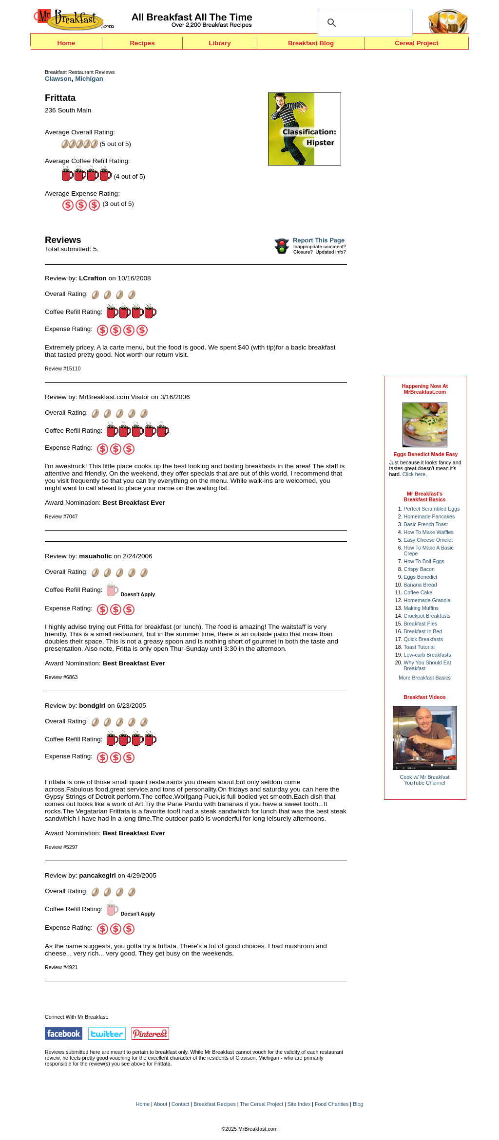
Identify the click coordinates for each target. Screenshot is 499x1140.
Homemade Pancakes (429, 516)
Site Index (299, 1104)
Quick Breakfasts (423, 639)
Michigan (89, 78)
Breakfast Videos (424, 697)
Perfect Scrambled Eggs (432, 509)
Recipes (142, 43)
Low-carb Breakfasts (427, 655)
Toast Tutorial (419, 647)
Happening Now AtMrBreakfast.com (425, 389)
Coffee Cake (418, 592)
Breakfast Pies (421, 623)
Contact (181, 1104)
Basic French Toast (426, 524)
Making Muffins (421, 608)
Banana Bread (420, 585)
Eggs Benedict (421, 577)
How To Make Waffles (429, 532)
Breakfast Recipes (214, 1104)
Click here (414, 474)
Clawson (58, 78)
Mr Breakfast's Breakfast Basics (425, 496)
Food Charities (331, 1104)
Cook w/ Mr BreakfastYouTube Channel (425, 780)
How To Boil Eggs (424, 561)
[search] (363, 23)
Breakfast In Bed (423, 631)
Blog (358, 1104)
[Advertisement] (425, 215)
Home (66, 43)
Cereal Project (417, 43)
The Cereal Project (261, 1104)
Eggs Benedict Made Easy (425, 454)
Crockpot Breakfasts (427, 616)
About (160, 1104)
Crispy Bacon (419, 569)
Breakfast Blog (311, 43)
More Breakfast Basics (425, 677)
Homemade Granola (427, 600)
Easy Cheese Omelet (428, 540)
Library (219, 43)
